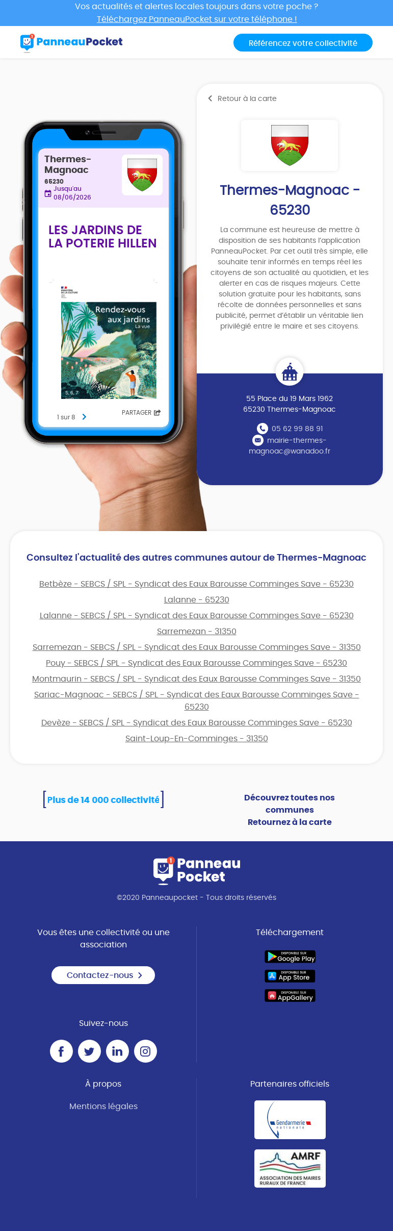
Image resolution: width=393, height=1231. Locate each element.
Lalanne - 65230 (196, 600)
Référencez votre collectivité (303, 43)
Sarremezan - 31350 (197, 631)
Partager (141, 413)
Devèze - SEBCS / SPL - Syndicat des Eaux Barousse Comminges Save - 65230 (196, 723)
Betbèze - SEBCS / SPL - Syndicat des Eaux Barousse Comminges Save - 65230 (196, 584)
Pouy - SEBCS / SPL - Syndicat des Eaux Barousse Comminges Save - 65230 (196, 663)
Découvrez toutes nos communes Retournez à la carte (289, 810)
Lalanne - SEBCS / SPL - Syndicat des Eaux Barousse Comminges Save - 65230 (197, 616)
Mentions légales (103, 1106)
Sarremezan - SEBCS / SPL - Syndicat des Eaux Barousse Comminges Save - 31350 (197, 647)
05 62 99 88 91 (297, 429)
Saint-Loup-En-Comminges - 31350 (196, 739)
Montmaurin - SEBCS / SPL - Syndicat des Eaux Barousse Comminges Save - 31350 (196, 679)
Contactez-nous (105, 975)
